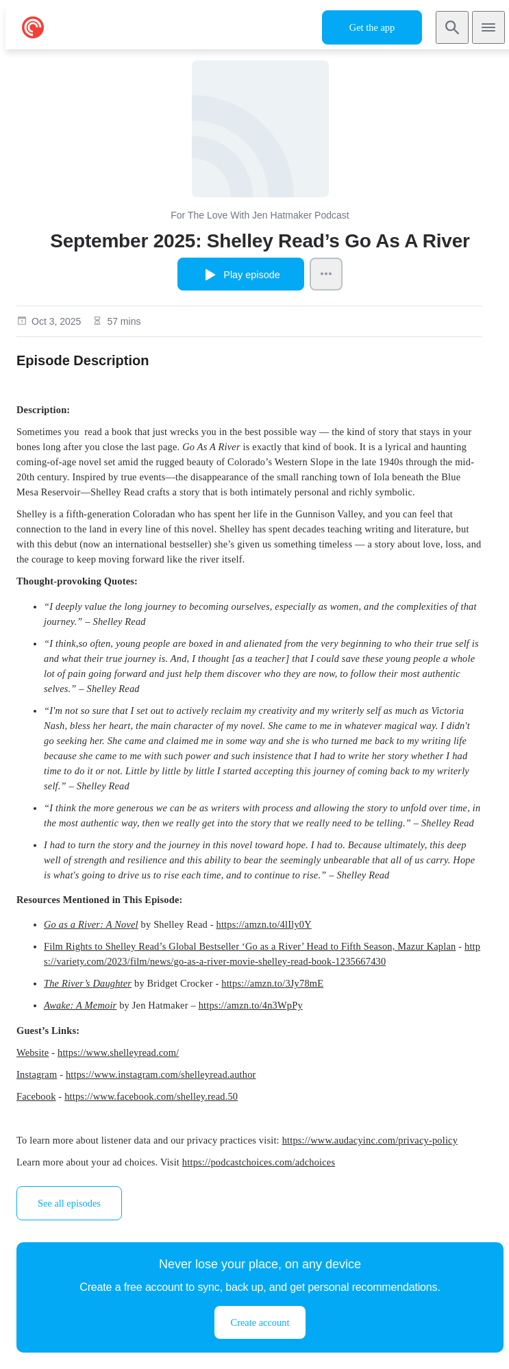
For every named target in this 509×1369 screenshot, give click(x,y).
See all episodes (69, 1203)
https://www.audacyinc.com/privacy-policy (370, 1140)
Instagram (36, 1074)
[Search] (452, 27)
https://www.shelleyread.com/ (118, 1052)
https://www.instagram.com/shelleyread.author (161, 1074)
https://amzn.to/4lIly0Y (263, 924)
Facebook (36, 1096)
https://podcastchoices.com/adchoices (258, 1162)
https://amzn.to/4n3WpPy (251, 1005)
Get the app (372, 27)
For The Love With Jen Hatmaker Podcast (260, 215)
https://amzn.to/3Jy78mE (272, 983)
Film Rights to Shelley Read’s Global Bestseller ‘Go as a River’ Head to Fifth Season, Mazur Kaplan (250, 946)
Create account (260, 1322)
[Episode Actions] (326, 274)
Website (32, 1052)
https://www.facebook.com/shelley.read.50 (151, 1096)
